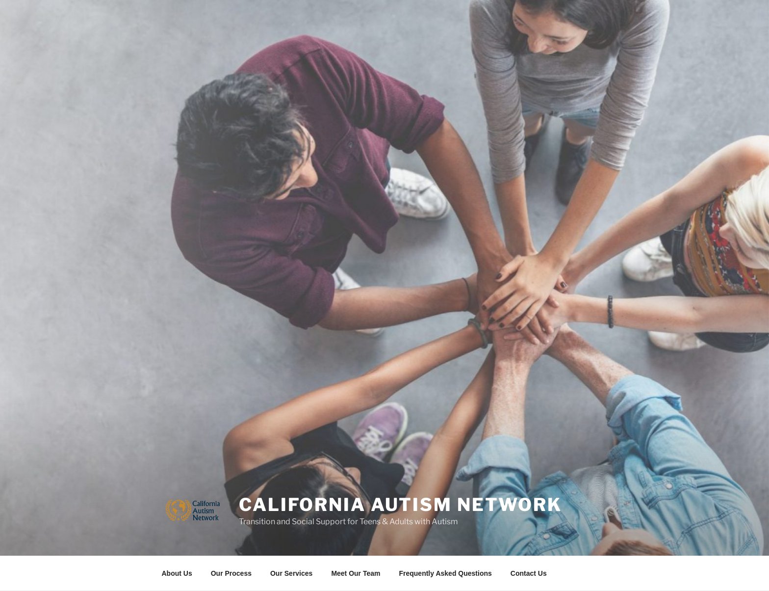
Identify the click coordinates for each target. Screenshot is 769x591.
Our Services (291, 573)
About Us (177, 573)
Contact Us (529, 573)
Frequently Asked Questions (445, 573)
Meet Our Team (355, 573)
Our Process (231, 573)
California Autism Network (400, 504)
